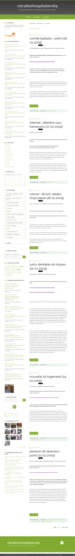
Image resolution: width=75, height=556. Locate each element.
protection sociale (11, 220)
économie (9, 208)
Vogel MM (8, 335)
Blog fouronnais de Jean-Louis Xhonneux (14, 469)
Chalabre (13, 493)
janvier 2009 (32, 23)
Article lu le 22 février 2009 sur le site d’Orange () (46, 210)
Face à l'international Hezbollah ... (13, 456)
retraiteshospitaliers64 (37, 6)
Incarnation (13, 465)
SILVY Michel (8, 308)
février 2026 (8, 149)
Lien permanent (34, 110)
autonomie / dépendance (13, 202)
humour (22, 266)
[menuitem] (28, 16)
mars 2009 (47, 23)
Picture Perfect (8, 489)
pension (46, 521)
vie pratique (10, 237)
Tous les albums (22, 447)
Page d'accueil (39, 23)
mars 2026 (7, 147)
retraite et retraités (11, 225)
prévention (14, 266)
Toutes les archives (9, 166)
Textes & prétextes (19, 489)
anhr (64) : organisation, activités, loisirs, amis (14, 194)
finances (9, 211)
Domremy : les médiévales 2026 (12, 486)
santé (8, 228)
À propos (46, 17)
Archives (37, 17)
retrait (13, 272)
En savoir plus (60, 554)
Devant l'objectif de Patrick (13, 482)
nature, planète (10, 217)
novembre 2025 (9, 155)
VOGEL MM (8, 285)
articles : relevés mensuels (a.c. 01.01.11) (14, 198)
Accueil (28, 17)
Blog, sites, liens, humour (13, 205)
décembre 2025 (9, 153)
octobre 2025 (8, 157)
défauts (19, 272)
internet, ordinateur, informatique (15, 214)
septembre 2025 (9, 160)
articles (7, 269)
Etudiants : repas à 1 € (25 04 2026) (15, 56)
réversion (50, 521)
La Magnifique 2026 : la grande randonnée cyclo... (12, 472)
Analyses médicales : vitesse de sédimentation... (12, 286)
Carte (8, 243)
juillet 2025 (7, 164)
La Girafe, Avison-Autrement (14, 486)
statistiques (8, 275)
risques (18, 269)
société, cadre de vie (12, 231)
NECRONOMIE (14, 461)
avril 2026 (7, 145)
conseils (7, 272)
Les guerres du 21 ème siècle (12, 477)
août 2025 (7, 162)
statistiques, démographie (13, 234)
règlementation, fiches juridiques (15, 223)
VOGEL (7, 345)
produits (7, 266)
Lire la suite (7, 28)
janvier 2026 (8, 151)
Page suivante (65, 527)
